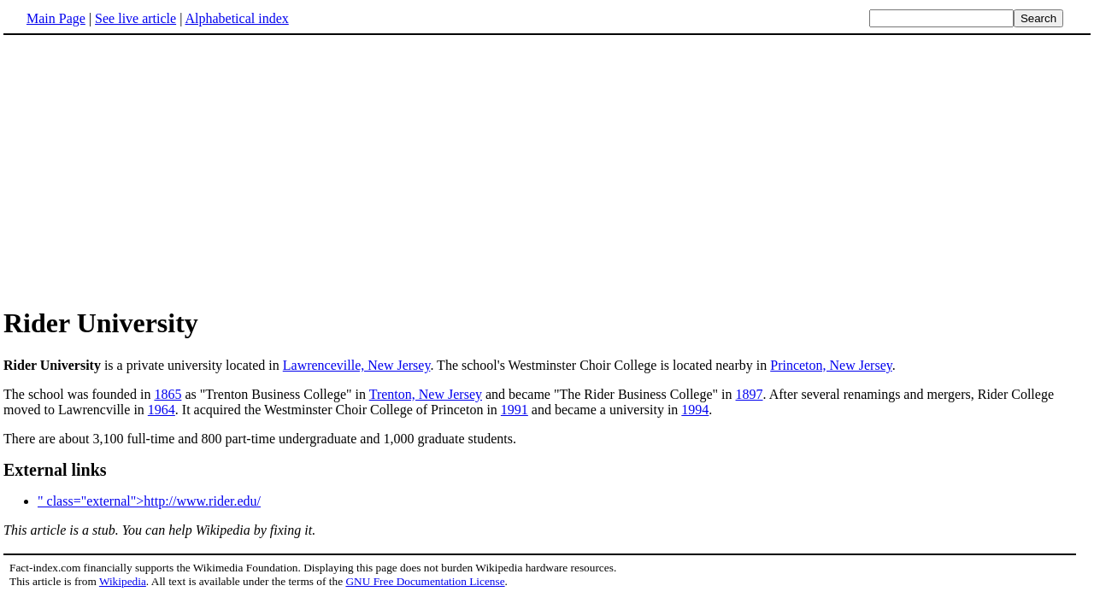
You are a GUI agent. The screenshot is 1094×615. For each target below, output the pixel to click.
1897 (749, 394)
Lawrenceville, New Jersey (357, 365)
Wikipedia (122, 581)
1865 (167, 394)
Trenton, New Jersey (425, 394)
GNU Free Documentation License (424, 581)
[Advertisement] (547, 170)
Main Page (55, 18)
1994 (695, 409)
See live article (135, 18)
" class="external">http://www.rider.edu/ (149, 501)
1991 (514, 409)
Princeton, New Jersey (830, 365)
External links (55, 469)
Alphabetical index (236, 18)
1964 (161, 409)
